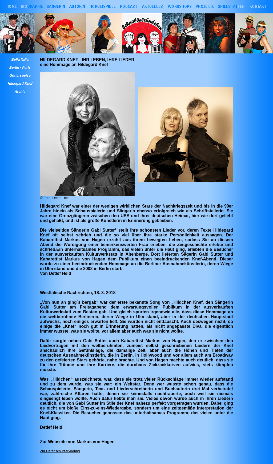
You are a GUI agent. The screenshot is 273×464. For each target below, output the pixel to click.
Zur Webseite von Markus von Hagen (77, 441)
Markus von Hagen (85, 239)
